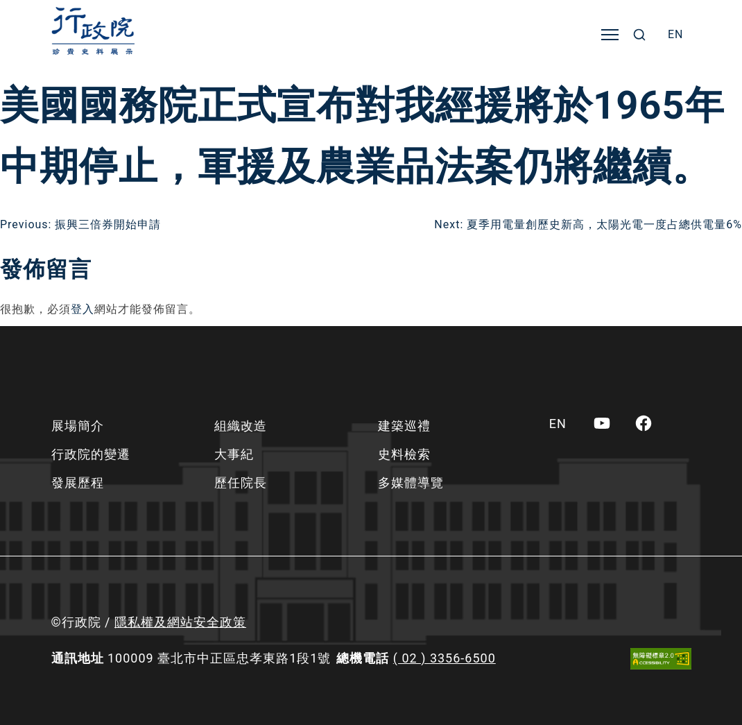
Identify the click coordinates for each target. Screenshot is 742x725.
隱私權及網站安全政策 (180, 622)
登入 (82, 309)
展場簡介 (77, 425)
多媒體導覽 (411, 482)
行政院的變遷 (90, 454)
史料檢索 (404, 454)
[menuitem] (676, 34)
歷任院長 (240, 482)
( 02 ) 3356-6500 (444, 658)
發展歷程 (77, 482)
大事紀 (234, 454)
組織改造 (240, 425)
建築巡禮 (404, 425)
